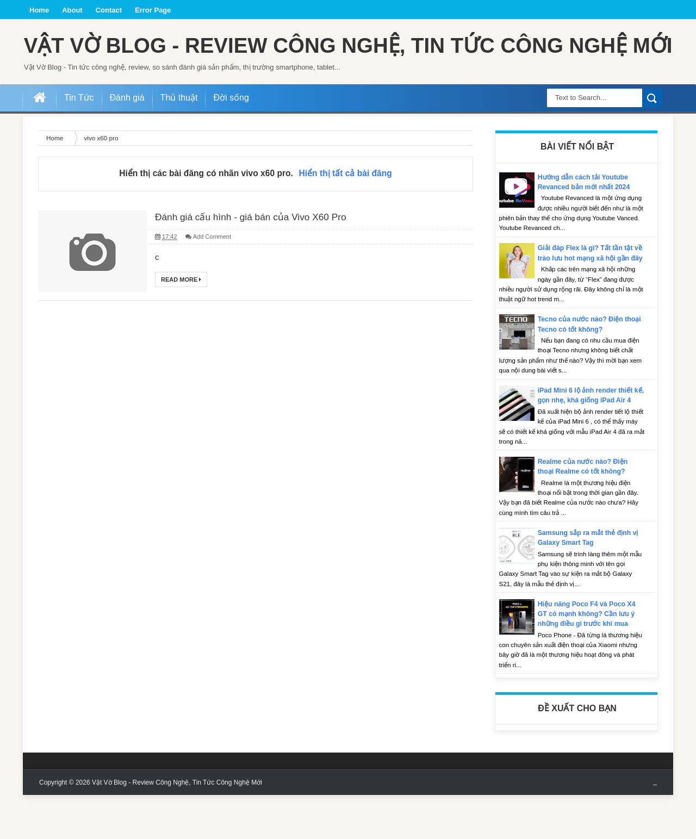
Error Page (153, 10)
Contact (109, 10)
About (72, 10)
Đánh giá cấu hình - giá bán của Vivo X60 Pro (265, 252)
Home (39, 10)
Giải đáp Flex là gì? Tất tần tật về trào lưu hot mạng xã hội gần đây (591, 292)
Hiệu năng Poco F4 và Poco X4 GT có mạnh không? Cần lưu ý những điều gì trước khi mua (589, 658)
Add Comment (212, 273)
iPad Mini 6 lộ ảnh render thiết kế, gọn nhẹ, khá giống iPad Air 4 (590, 444)
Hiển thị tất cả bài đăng (345, 207)
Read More (181, 316)
